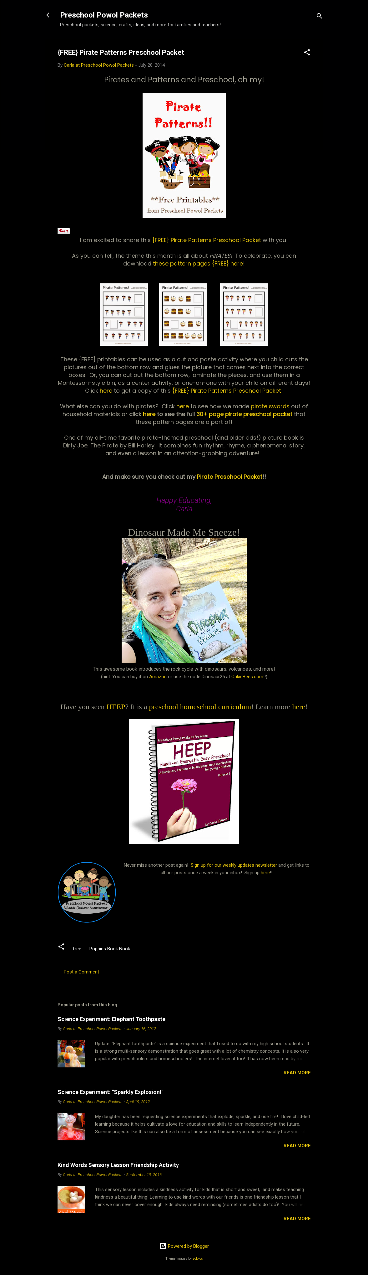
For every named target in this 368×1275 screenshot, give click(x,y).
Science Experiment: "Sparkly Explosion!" (110, 1092)
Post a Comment (81, 972)
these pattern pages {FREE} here (198, 263)
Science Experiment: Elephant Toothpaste (111, 1019)
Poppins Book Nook (109, 949)
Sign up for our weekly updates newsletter (234, 865)
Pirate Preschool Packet (228, 477)
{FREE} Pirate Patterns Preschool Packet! (228, 391)
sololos (198, 1259)
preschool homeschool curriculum (200, 707)
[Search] (319, 17)
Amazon (158, 676)
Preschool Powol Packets (104, 15)
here (107, 391)
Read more (297, 1073)
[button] (307, 53)
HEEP (116, 707)
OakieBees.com (247, 676)
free (77, 949)
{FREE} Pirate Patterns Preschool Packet (207, 240)
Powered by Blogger (184, 1246)
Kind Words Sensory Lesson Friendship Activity (118, 1165)
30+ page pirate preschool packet (244, 414)
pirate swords (271, 406)
